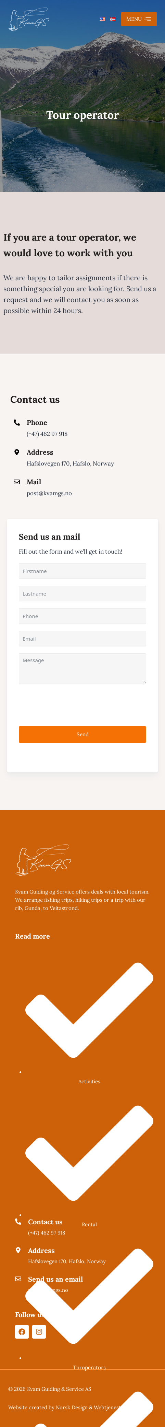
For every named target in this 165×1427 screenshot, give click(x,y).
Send (83, 734)
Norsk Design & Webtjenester (91, 1407)
